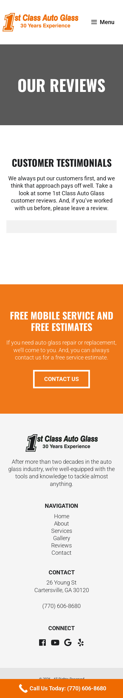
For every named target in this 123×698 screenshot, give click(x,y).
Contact (61, 552)
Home (61, 516)
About (61, 523)
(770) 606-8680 (61, 606)
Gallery (61, 538)
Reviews (61, 545)
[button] (42, 642)
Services (61, 530)
